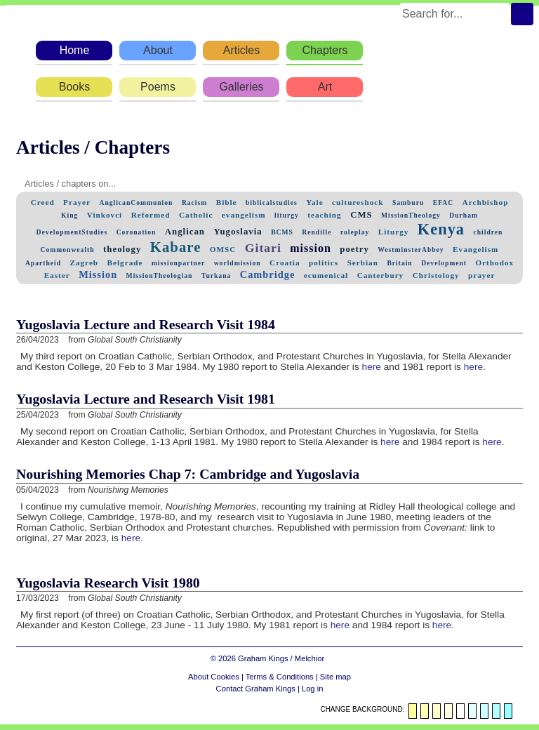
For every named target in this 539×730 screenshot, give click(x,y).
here (371, 366)
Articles (241, 50)
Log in (312, 688)
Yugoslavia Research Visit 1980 (108, 582)
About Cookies (213, 676)
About (158, 50)
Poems (157, 87)
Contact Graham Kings (255, 688)
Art (325, 87)
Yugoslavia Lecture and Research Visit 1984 (145, 324)
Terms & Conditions (280, 676)
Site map (335, 676)
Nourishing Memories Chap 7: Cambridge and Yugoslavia (187, 474)
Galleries (241, 87)
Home (75, 50)
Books (74, 87)
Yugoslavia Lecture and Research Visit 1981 (145, 398)
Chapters (325, 50)
